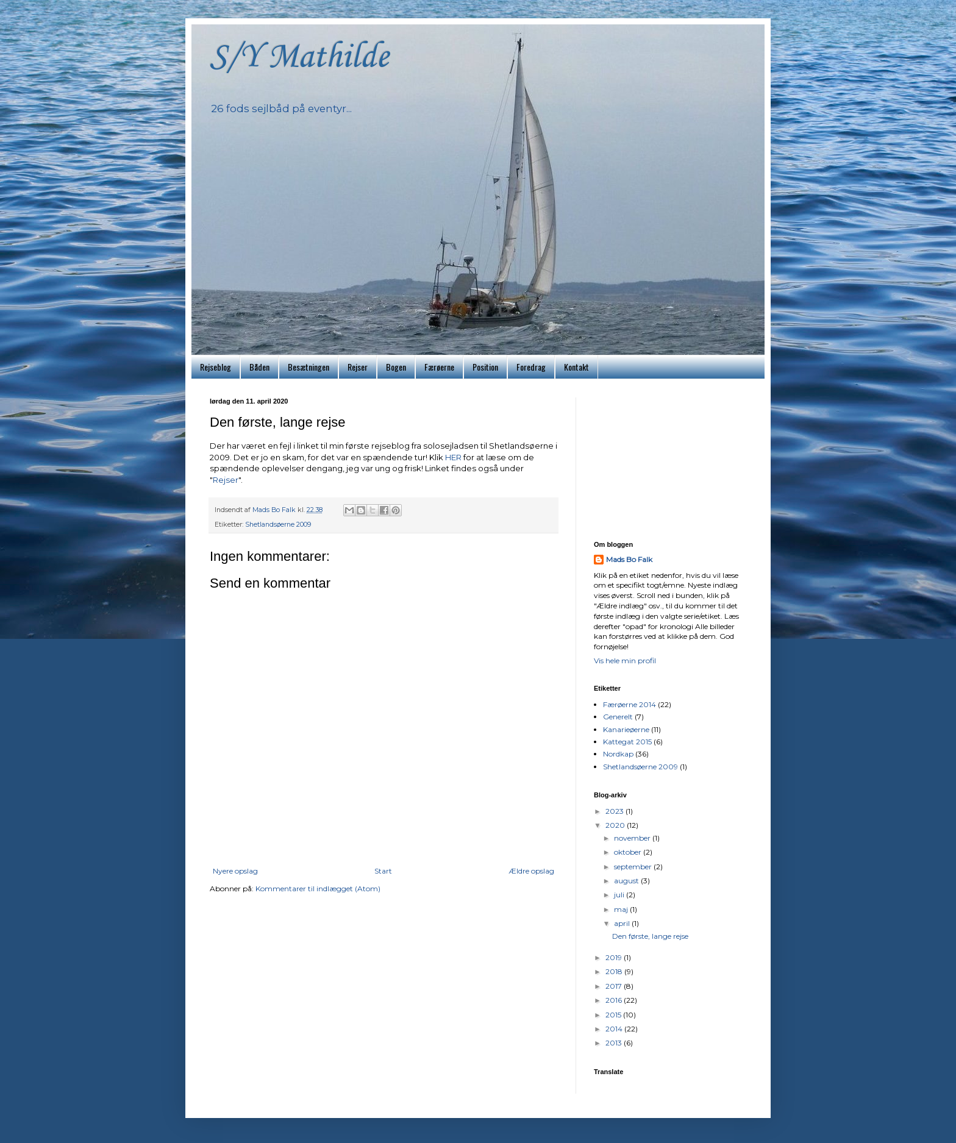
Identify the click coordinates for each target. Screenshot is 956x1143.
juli (620, 894)
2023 (615, 811)
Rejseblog (215, 366)
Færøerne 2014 (629, 704)
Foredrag (531, 366)
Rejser (358, 366)
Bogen (396, 366)
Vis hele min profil (625, 660)
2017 (614, 986)
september (634, 866)
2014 (614, 1028)
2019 (614, 957)
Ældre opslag (531, 870)
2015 (614, 1014)
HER (454, 457)
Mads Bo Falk (629, 559)
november (633, 837)
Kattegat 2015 (627, 741)
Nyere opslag (235, 870)
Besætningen (308, 366)
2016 (614, 1000)
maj (622, 909)
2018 (614, 971)
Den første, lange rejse (650, 936)
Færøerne (439, 366)
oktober (628, 851)
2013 (614, 1042)
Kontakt (576, 366)
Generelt (618, 716)
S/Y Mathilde (299, 57)
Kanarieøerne (626, 729)
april (623, 923)
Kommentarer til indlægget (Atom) (317, 888)
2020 (616, 825)
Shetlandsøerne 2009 (278, 525)
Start (383, 870)
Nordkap (618, 753)
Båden (259, 366)
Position (485, 366)
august (627, 880)
